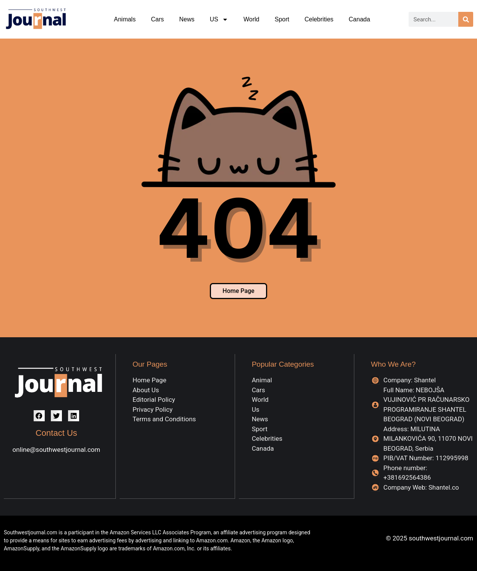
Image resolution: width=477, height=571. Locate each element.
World (251, 19)
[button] (39, 415)
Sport (281, 19)
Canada (359, 19)
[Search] (465, 19)
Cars (157, 19)
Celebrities (319, 19)
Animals (125, 19)
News (187, 19)
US (219, 19)
